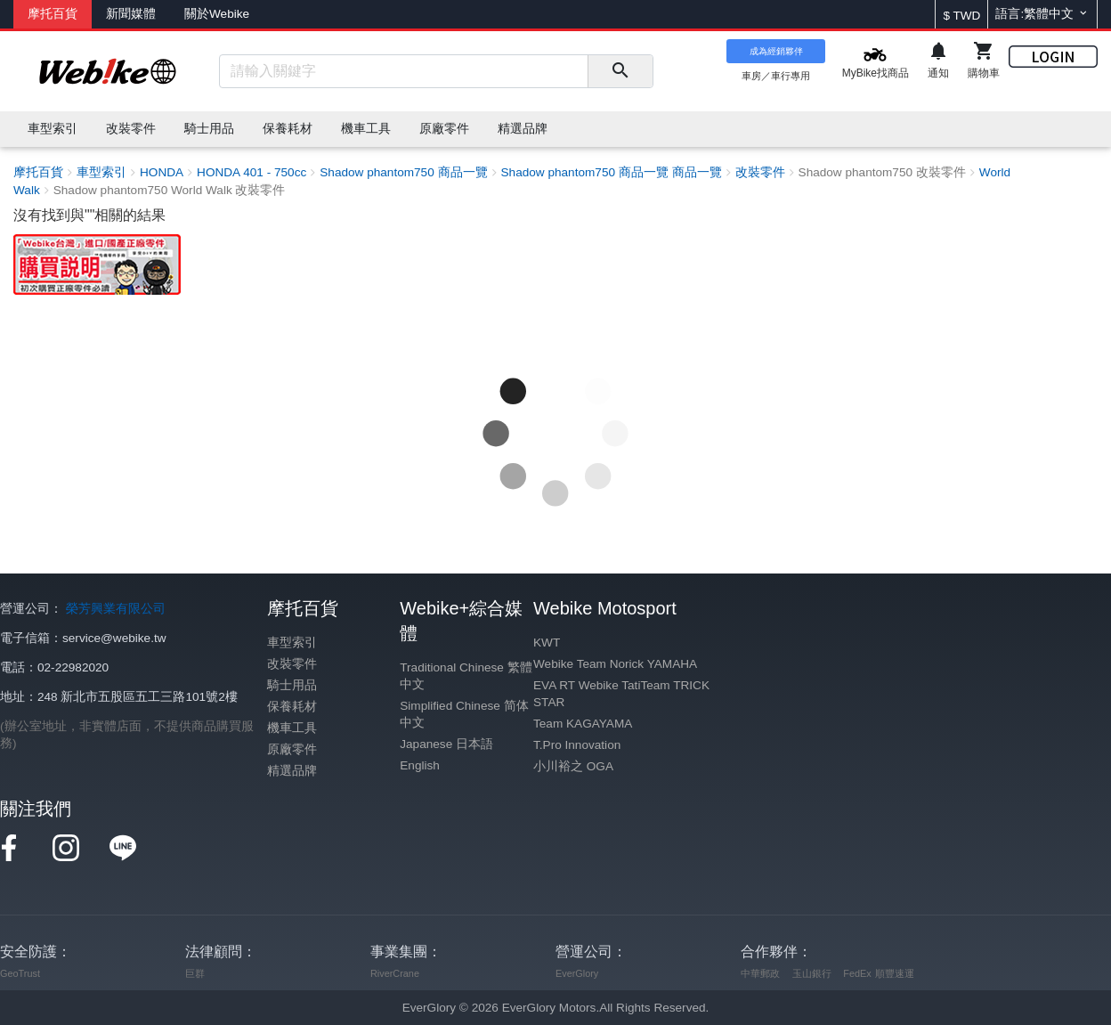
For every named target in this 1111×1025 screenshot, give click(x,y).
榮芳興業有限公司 (116, 608)
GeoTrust (20, 973)
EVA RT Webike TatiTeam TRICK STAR (621, 694)
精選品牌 (292, 770)
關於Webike (216, 13)
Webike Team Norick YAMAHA (615, 664)
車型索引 (292, 642)
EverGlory (577, 973)
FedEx (857, 973)
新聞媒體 (131, 13)
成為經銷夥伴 (776, 51)
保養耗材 (292, 706)
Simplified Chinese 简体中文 (464, 714)
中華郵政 (760, 973)
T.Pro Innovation (576, 745)
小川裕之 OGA (573, 766)
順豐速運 (894, 973)
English (420, 765)
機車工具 (292, 728)
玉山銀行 (811, 973)
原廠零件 (292, 749)
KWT (546, 642)
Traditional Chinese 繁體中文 (465, 676)
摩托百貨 (52, 13)
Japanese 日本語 (446, 744)
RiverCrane (394, 973)
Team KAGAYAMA (582, 723)
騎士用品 (292, 685)
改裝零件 (292, 664)
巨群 (195, 973)
